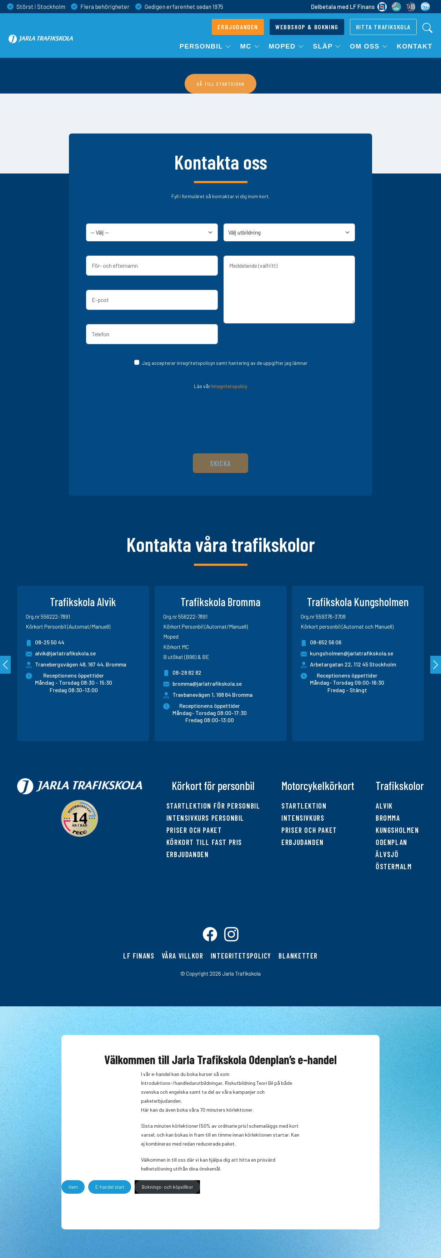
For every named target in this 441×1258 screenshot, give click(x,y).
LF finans (138, 955)
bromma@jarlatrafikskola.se (202, 684)
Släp (327, 46)
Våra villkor (183, 955)
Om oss (369, 46)
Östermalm (394, 866)
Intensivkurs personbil (205, 818)
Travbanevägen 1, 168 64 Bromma (212, 694)
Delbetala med (349, 6)
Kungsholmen (397, 830)
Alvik (384, 805)
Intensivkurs (302, 818)
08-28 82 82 (182, 673)
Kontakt (414, 46)
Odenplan (391, 842)
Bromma (388, 818)
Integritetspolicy (229, 386)
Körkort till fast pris (204, 842)
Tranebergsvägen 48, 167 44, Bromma (80, 664)
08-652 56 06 (321, 643)
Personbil (206, 46)
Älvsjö (387, 854)
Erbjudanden (187, 854)
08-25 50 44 (45, 643)
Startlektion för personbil (213, 805)
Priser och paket (194, 830)
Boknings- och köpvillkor (167, 1187)
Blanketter (298, 955)
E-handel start (109, 1187)
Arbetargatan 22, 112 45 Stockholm (353, 664)
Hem (73, 1187)
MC (250, 46)
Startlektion (303, 805)
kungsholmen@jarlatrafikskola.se (347, 654)
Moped (287, 46)
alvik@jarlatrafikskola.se (61, 654)
